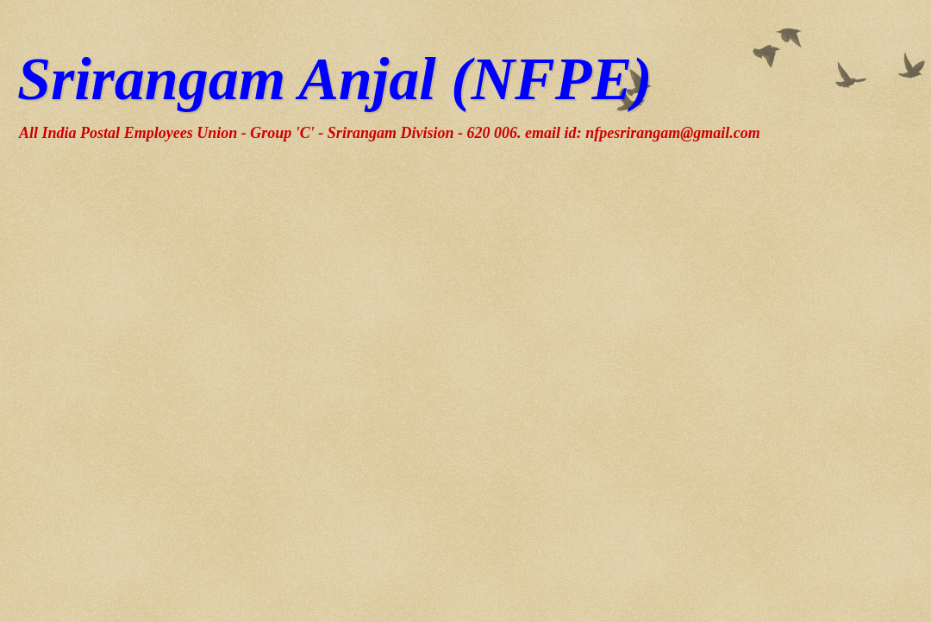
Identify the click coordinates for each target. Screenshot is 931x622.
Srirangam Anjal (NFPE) (334, 79)
